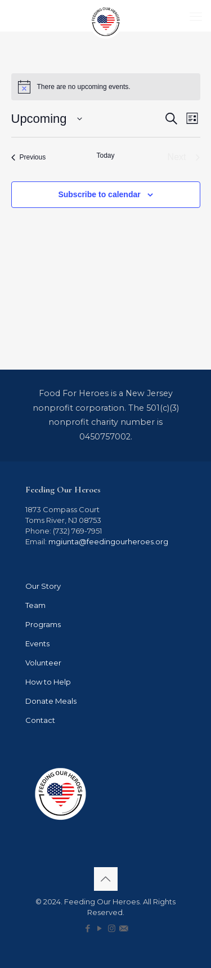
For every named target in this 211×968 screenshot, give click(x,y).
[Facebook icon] (88, 928)
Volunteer (43, 662)
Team (35, 605)
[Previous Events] (28, 157)
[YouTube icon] (100, 928)
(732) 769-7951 (76, 530)
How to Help (48, 681)
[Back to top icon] (106, 879)
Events (37, 643)
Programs (43, 624)
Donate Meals (51, 700)
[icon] (123, 928)
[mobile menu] (195, 16)
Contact (40, 720)
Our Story (43, 585)
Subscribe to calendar (99, 194)
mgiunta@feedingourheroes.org (108, 541)
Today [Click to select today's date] (105, 155)
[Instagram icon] (111, 928)
